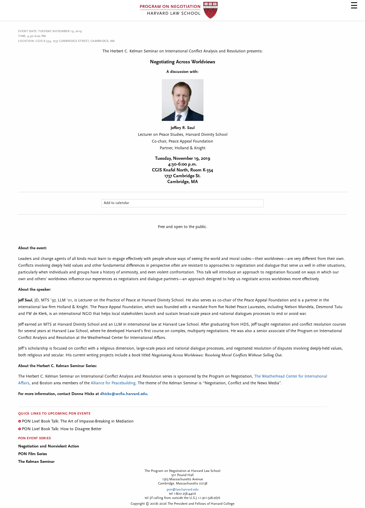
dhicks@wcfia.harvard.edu (123, 394)
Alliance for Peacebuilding (113, 383)
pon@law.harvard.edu (183, 489)
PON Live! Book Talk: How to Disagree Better (61, 429)
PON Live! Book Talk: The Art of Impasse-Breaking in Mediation (78, 421)
